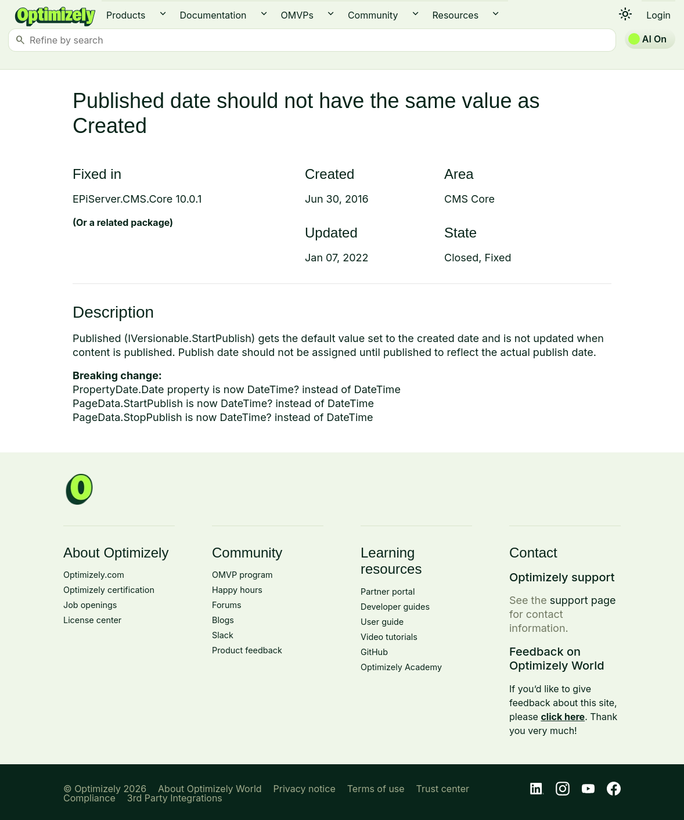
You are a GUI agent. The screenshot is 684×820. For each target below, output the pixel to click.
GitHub (374, 652)
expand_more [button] (162, 13)
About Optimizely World (210, 788)
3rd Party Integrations (174, 798)
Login (658, 15)
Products (126, 15)
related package (133, 222)
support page (583, 600)
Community (373, 15)
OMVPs (297, 15)
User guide (382, 622)
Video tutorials (389, 637)
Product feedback (247, 650)
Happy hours (237, 590)
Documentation (213, 15)
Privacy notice (304, 788)
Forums (227, 605)
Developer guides (395, 607)
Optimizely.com (93, 575)
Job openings (90, 605)
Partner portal (388, 591)
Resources (456, 15)
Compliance (89, 798)
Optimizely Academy (401, 667)
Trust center (442, 788)
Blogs (223, 620)
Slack (222, 635)
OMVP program (242, 575)
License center (92, 620)
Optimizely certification (108, 590)
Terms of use (376, 788)
